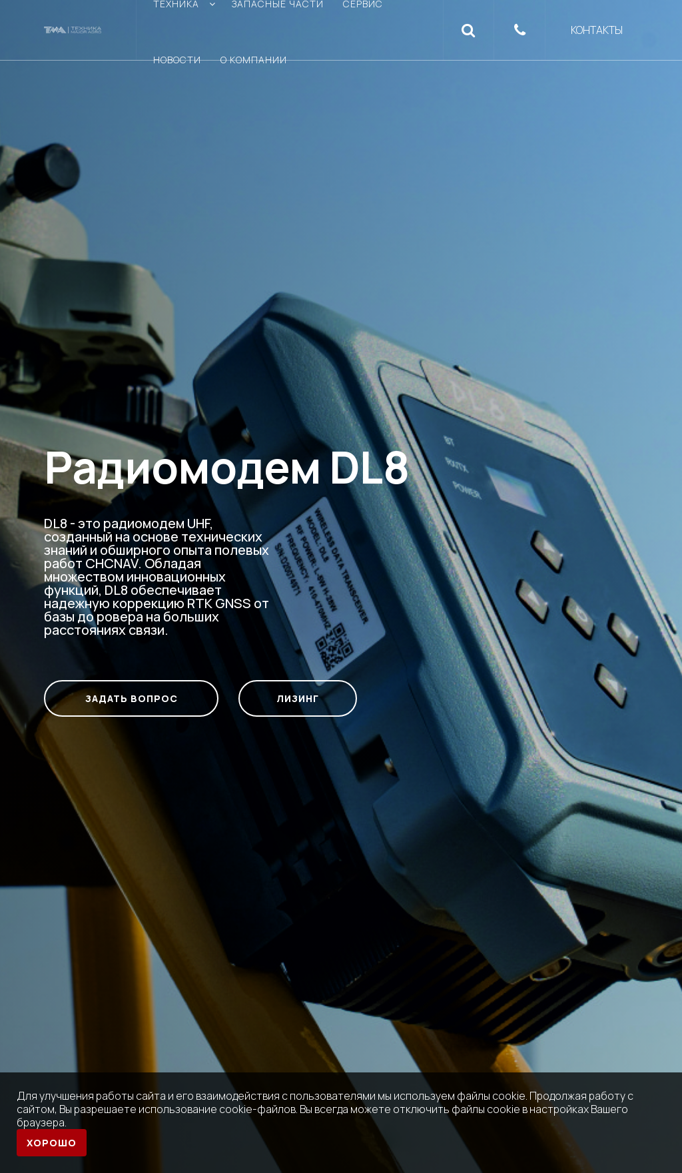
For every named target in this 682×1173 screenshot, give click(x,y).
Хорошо (52, 1142)
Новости (177, 59)
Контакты (597, 30)
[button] (469, 30)
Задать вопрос (131, 698)
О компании (253, 59)
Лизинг (297, 698)
